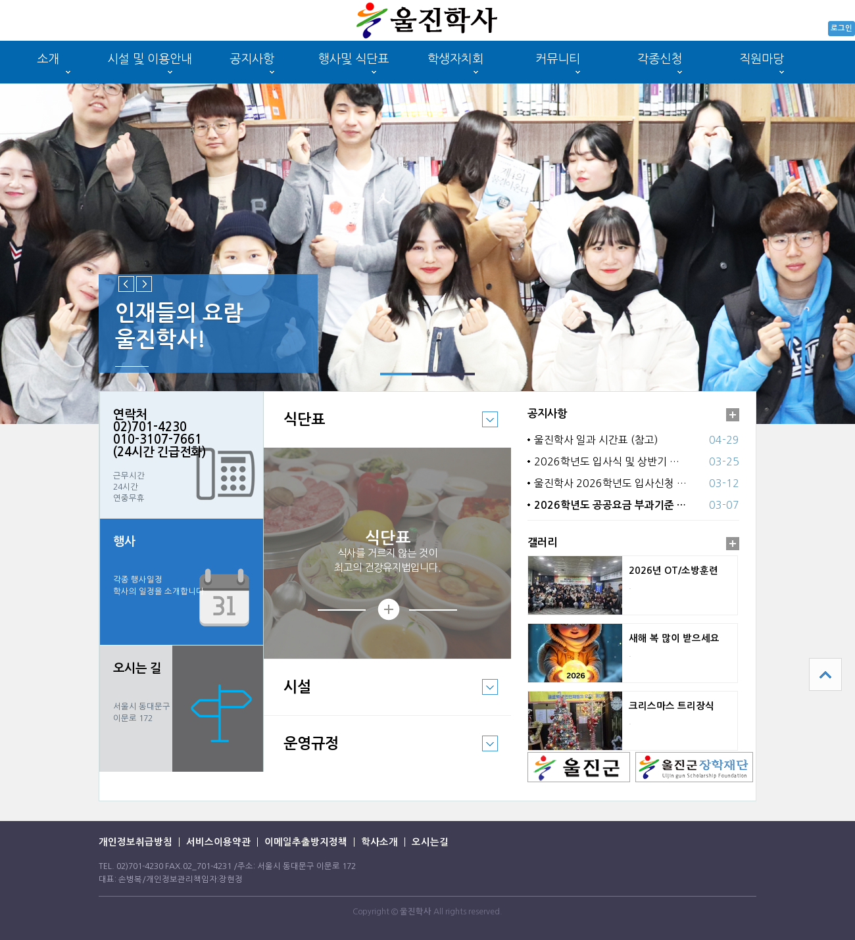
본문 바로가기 (0, 0)
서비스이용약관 (218, 842)
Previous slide (126, 284)
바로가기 (181, 709)
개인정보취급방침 (135, 842)
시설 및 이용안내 (149, 59)
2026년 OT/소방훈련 (673, 570)
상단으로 (825, 674)
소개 (48, 59)
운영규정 (381, 753)
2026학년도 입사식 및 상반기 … (606, 461)
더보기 (732, 414)
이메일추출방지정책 (305, 842)
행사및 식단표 (353, 59)
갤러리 (542, 542)
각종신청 (659, 59)
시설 (381, 696)
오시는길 (430, 842)
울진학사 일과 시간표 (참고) (596, 440)
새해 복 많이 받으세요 (674, 638)
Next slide (144, 284)
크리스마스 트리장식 (671, 706)
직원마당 (761, 59)
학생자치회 (455, 59)
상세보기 (387, 609)
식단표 (381, 428)
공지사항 (252, 59)
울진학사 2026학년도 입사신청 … (610, 483)
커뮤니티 (557, 59)
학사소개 (379, 842)
